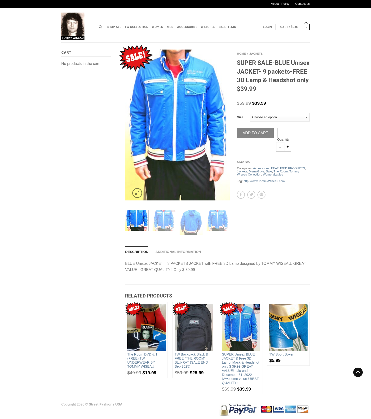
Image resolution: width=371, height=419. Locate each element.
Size (240, 117)
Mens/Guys (256, 171)
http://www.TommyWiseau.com (264, 181)
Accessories (187, 27)
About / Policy (280, 3)
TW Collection (136, 27)
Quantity (283, 139)
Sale (269, 171)
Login (267, 27)
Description (136, 252)
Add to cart (255, 133)
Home (241, 53)
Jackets (256, 53)
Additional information (178, 252)
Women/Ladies (273, 174)
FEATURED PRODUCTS (288, 168)
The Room (281, 171)
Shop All (114, 27)
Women (157, 27)
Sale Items (227, 27)
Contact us (302, 3)
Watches (208, 27)
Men (170, 27)
